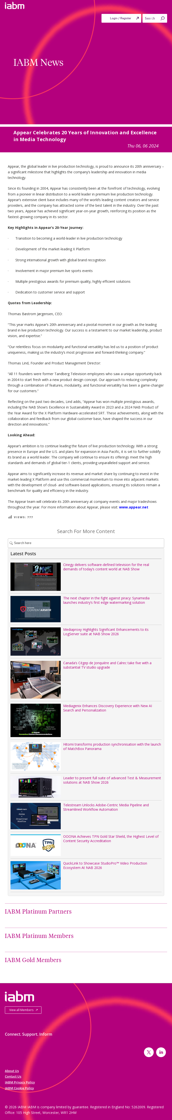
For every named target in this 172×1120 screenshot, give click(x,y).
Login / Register (120, 18)
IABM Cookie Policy (19, 1088)
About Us (12, 1071)
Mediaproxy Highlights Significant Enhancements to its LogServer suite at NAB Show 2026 (106, 631)
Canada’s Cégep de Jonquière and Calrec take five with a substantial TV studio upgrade (107, 665)
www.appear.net (133, 507)
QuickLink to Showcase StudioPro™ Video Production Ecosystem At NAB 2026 (105, 865)
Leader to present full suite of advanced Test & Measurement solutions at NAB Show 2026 (112, 780)
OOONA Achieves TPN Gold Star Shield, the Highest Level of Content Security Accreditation (111, 838)
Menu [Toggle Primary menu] (156, 19)
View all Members (21, 1010)
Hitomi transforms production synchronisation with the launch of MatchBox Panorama (112, 746)
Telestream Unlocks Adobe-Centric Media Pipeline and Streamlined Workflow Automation (106, 807)
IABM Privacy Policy (20, 1082)
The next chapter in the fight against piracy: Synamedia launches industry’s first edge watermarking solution (106, 600)
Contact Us (13, 1076)
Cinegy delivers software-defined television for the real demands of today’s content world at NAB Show (106, 566)
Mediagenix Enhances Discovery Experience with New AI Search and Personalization (107, 707)
